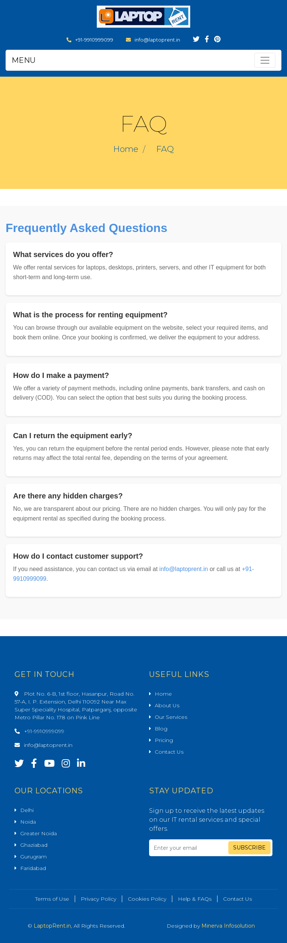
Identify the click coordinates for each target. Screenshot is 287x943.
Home (125, 149)
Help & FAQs (195, 898)
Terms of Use (52, 898)
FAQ (165, 149)
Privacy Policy (98, 898)
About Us (167, 705)
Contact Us (169, 751)
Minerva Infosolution (228, 925)
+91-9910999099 (90, 40)
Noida (28, 821)
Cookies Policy (147, 898)
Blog (161, 728)
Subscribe (249, 847)
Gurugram (33, 856)
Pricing (164, 740)
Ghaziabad (33, 845)
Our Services (171, 717)
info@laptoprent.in (153, 40)
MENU (24, 60)
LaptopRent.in (52, 925)
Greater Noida (38, 833)
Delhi (27, 810)
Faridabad (33, 868)
